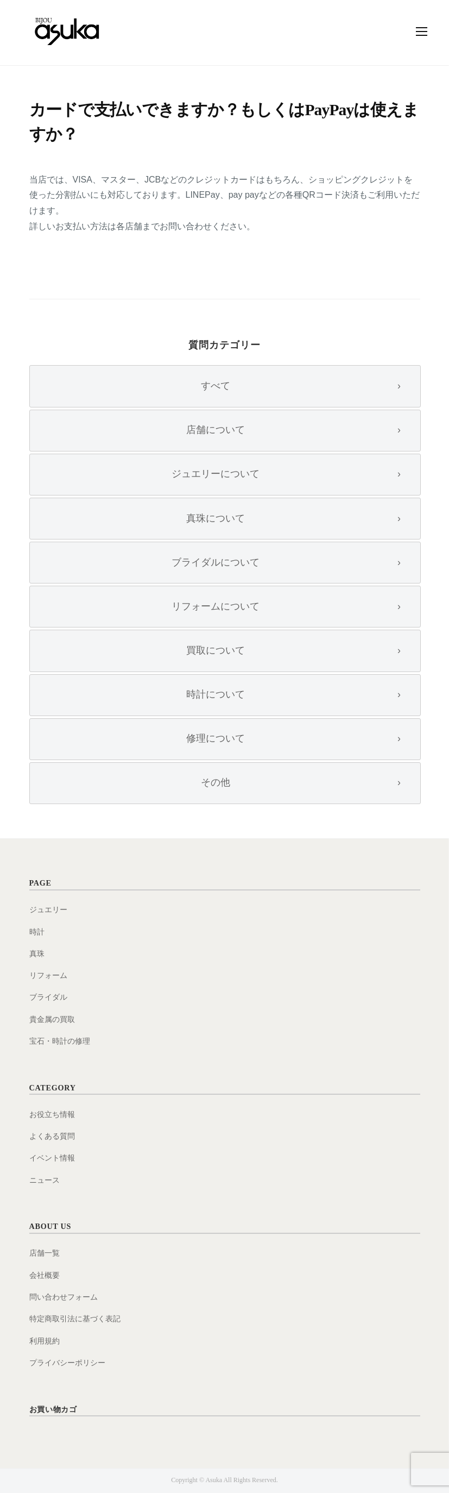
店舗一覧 (44, 1253)
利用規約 (44, 1341)
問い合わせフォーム (63, 1297)
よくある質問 (52, 1136)
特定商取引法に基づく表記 (75, 1318)
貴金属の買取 (52, 1019)
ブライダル (48, 997)
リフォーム (48, 975)
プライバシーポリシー (67, 1362)
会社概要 (44, 1275)
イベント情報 (52, 1157)
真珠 (37, 953)
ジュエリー (48, 909)
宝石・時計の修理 (59, 1041)
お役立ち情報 (52, 1114)
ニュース (44, 1180)
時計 (37, 931)
